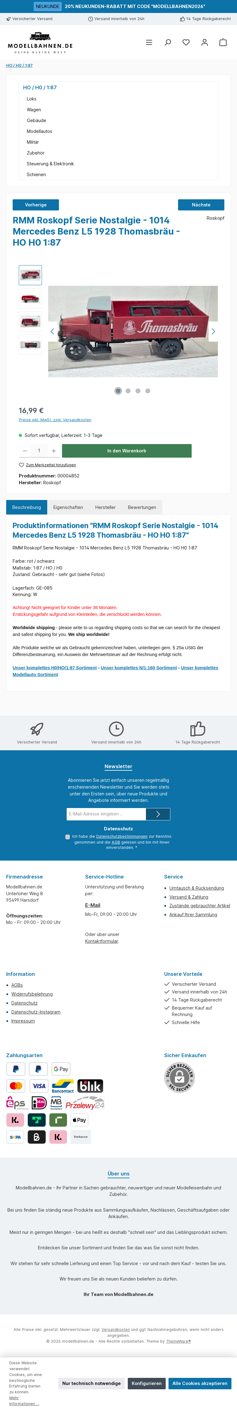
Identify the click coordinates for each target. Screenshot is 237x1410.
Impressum (23, 1020)
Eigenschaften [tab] (68, 507)
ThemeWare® (178, 1341)
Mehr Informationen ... (24, 1400)
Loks (31, 98)
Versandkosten (116, 1329)
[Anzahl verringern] (25, 451)
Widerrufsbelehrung (32, 994)
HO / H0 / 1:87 (40, 87)
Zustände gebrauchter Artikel (199, 905)
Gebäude (36, 120)
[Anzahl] (39, 451)
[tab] (26, 507)
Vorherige (36, 204)
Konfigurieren (147, 1383)
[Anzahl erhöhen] (54, 451)
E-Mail (92, 905)
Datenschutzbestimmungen (122, 836)
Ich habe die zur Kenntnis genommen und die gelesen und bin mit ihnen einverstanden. (122, 842)
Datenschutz (24, 1003)
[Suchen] (167, 42)
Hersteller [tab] (105, 507)
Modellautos (39, 131)
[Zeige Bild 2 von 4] (128, 390)
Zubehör (35, 152)
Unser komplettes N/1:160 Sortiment (139, 667)
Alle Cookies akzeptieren (200, 1383)
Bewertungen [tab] (142, 507)
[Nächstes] (213, 331)
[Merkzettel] (186, 42)
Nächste (201, 204)
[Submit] (158, 814)
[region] (118, 331)
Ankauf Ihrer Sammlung (193, 914)
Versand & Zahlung (188, 897)
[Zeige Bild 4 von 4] (147, 390)
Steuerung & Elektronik (50, 163)
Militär (33, 142)
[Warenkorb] (223, 42)
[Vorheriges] (52, 331)
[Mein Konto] (204, 42)
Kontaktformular (101, 941)
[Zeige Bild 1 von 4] (118, 390)
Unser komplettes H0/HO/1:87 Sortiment (55, 667)
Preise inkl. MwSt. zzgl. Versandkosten (55, 419)
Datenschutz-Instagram (35, 1011)
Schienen (36, 174)
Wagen (34, 109)
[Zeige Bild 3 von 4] (137, 390)
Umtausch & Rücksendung (196, 888)
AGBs (17, 985)
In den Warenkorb (126, 450)
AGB (116, 842)
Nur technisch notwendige (91, 1383)
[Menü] (149, 42)
